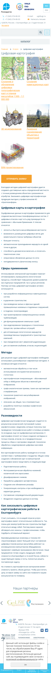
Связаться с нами (44, 670)
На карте (5, 25)
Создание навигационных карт (38, 83)
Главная (4, 49)
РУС (46, 6)
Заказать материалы (32, 670)
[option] (16, 603)
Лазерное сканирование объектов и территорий (34, 133)
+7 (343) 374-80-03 (12, 16)
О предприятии (6, 670)
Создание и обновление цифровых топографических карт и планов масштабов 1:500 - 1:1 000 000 (12, 90)
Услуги (15, 49)
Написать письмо (38, 19)
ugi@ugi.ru (41, 16)
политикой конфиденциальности (21, 659)
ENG (46, 10)
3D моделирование (11, 128)
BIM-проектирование (12, 167)
